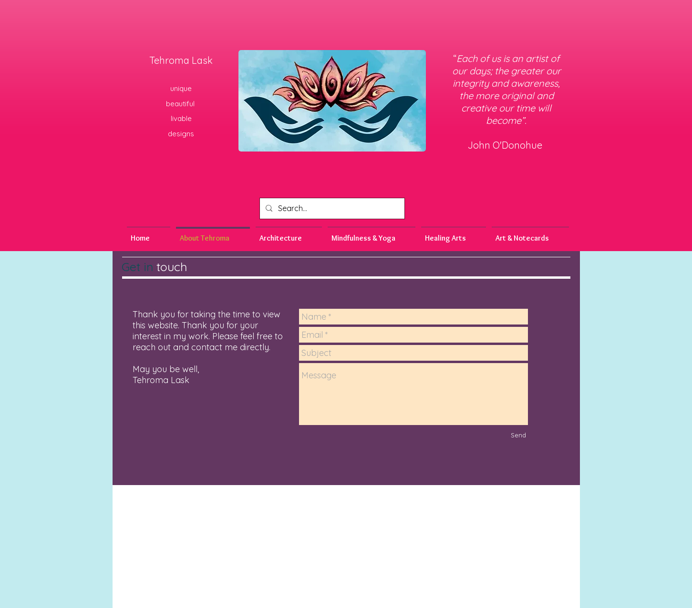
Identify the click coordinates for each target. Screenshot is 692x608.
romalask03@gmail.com (413, 491)
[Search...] (331, 208)
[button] (371, 234)
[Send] (518, 435)
